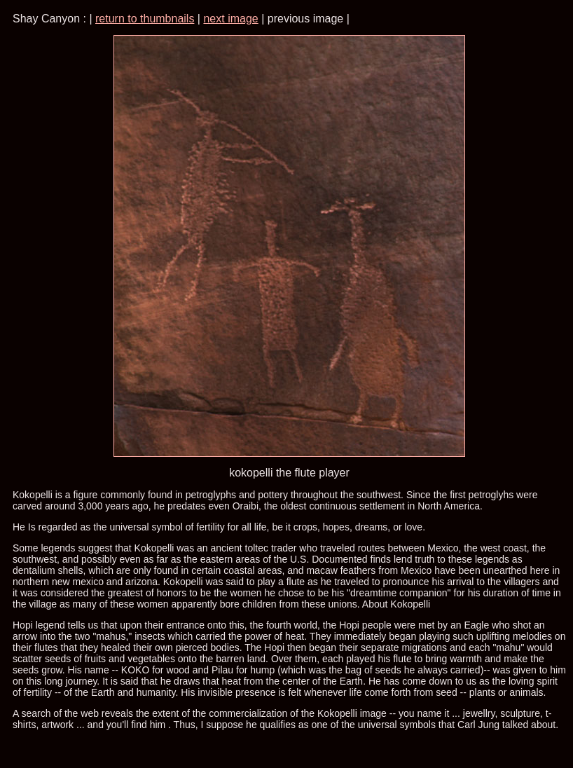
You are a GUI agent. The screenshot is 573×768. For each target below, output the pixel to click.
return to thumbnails (144, 19)
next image (230, 19)
